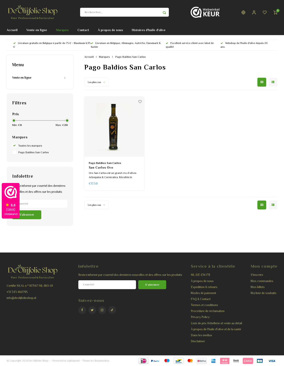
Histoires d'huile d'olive (149, 30)
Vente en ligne (36, 30)
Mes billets (258, 287)
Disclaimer (198, 341)
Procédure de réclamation (208, 311)
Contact (83, 30)
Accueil (12, 30)
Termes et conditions (204, 305)
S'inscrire (257, 274)
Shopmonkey (101, 360)
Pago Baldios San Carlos (33, 152)
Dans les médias (201, 335)
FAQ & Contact (201, 299)
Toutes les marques (30, 145)
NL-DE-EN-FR (200, 274)
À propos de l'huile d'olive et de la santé (216, 329)
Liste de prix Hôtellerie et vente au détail (216, 323)
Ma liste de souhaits (263, 293)
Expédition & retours (204, 287)
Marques (62, 30)
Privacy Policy (200, 317)
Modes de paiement (203, 293)
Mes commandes (262, 281)
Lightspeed (73, 360)
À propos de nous (110, 30)
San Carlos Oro (101, 167)
